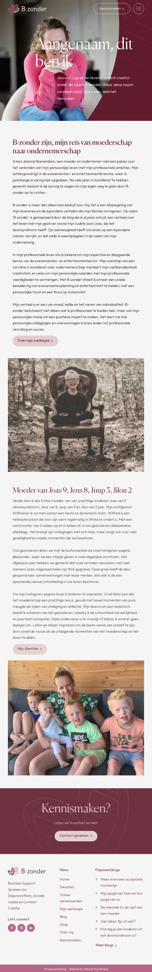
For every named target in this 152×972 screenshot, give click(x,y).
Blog (63, 918)
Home (64, 881)
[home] (27, 8)
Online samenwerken (71, 899)
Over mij (66, 934)
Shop (64, 926)
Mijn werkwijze (71, 910)
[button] (138, 8)
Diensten (67, 889)
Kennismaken (70, 942)
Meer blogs (106, 947)
